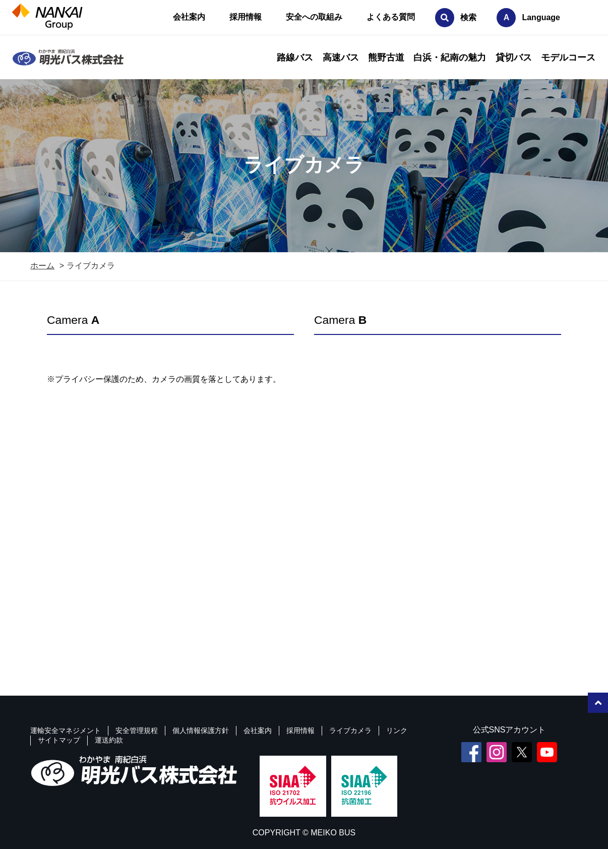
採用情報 (245, 17)
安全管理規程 (136, 730)
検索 (468, 17)
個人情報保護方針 (200, 730)
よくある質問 (391, 17)
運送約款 (109, 740)
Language (541, 17)
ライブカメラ (350, 730)
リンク (396, 730)
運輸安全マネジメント (65, 730)
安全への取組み (314, 17)
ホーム (42, 265)
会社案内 (189, 17)
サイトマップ (59, 740)
